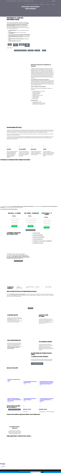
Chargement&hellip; (42, 29)
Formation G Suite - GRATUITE (14, 427)
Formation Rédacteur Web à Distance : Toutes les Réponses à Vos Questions (14, 399)
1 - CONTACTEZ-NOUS (36, 233)
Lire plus (8, 381)
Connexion (53, 4)
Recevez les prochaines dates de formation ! (24, 472)
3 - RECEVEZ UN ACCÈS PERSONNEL (38, 237)
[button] (7, 66)
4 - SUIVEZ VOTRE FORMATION (37, 239)
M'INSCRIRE (14, 226)
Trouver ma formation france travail (13, 380)
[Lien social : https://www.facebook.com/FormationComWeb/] (51, 1)
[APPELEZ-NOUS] (24, 406)
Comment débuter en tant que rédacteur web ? (30, 382)
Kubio (41, 471)
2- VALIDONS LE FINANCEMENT (37, 235)
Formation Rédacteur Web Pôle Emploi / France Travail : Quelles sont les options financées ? (46, 382)
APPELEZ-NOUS (27, 409)
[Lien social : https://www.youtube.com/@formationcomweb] (53, 1)
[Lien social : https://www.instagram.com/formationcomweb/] (54, 1)
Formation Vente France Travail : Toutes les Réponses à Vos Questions (46, 399)
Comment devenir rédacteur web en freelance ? (30, 399)
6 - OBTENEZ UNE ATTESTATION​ (37, 243)
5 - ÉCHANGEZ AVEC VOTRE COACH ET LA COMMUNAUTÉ (42, 241)
